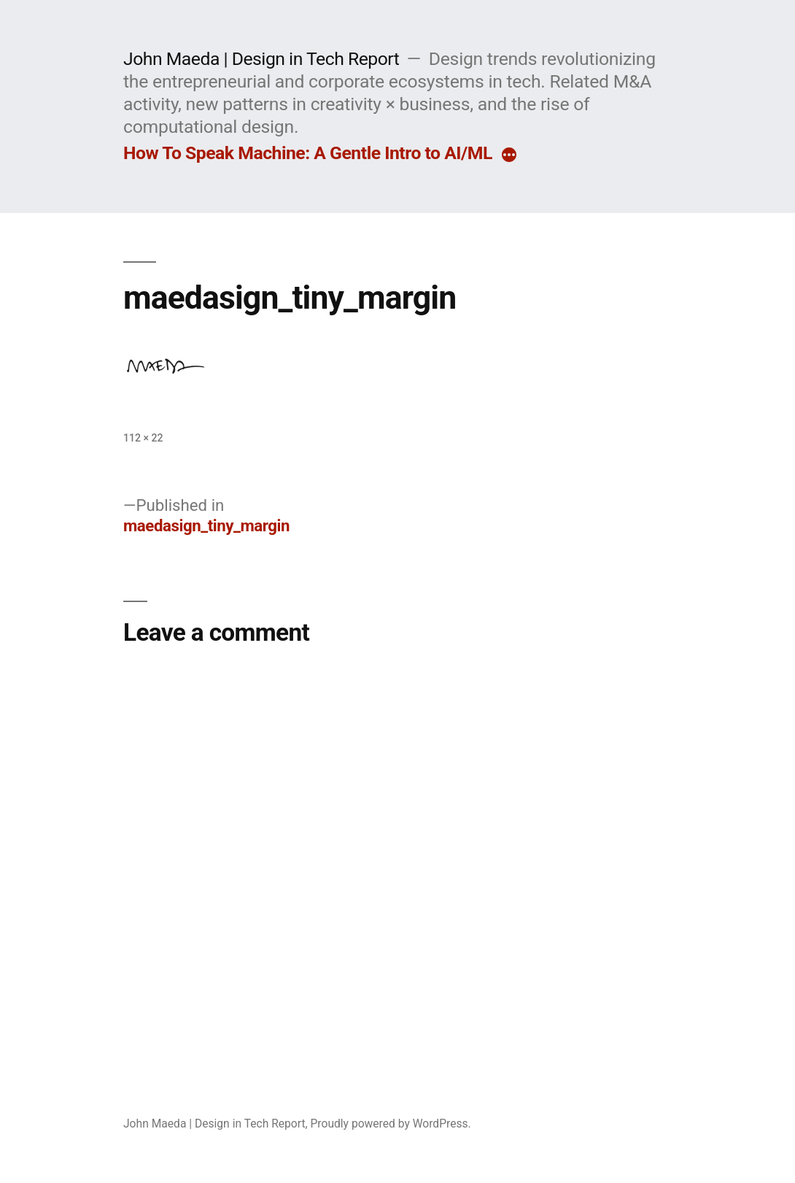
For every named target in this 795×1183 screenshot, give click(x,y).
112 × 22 (143, 438)
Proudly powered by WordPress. (390, 1123)
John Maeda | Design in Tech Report (261, 58)
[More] (509, 156)
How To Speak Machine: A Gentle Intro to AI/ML (307, 152)
